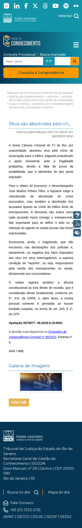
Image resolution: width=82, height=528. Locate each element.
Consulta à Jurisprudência (41, 73)
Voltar (18, 402)
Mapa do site (59, 492)
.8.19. (48, 61)
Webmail (65, 16)
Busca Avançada (53, 54)
